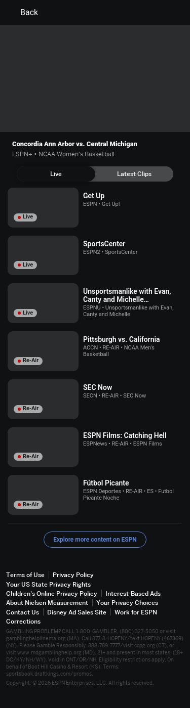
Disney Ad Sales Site (76, 612)
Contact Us (22, 612)
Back (23, 13)
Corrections (23, 621)
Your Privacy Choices (127, 602)
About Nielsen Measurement (47, 602)
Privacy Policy (73, 575)
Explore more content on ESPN (95, 539)
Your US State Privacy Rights (48, 584)
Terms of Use (25, 575)
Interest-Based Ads (133, 593)
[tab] (56, 174)
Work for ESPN (136, 612)
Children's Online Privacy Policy (51, 593)
